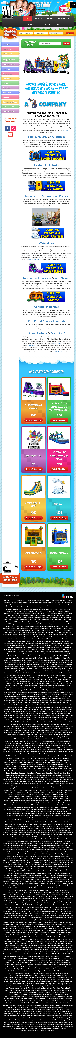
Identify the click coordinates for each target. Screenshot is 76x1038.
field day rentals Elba (24, 745)
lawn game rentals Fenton (22, 854)
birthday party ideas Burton (40, 613)
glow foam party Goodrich (59, 786)
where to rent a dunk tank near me (18, 1024)
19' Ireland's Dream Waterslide (33, 406)
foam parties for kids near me (57, 754)
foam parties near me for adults (40, 756)
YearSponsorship (46, 1028)
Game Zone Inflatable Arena (36, 773)
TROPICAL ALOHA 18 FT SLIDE (33, 504)
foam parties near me (22, 756)
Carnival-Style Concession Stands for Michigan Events (33, 664)
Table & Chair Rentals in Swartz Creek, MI (25, 941)
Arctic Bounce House (59, 553)
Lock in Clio (54, 862)
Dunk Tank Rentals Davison (25, 713)
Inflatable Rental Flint (33, 845)
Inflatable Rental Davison (18, 845)
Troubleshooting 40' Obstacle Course (21, 969)
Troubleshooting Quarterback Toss (47, 990)
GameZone (54, 777)
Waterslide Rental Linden (33, 1005)
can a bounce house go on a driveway (24, 651)
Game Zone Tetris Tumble (20, 777)
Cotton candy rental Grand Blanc (48, 692)
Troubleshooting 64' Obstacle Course (46, 969)
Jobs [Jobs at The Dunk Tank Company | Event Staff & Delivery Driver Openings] (57, 24)
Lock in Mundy (20, 869)
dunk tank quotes (59, 709)
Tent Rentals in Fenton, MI (45, 952)
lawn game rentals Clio (39, 852)
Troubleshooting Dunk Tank (21, 979)
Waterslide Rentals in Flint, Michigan (22, 1011)
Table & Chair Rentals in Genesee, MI (24, 935)
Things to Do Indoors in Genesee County (24, 962)
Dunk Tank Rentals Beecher (41, 711)
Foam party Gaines (42, 760)
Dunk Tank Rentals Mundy (41, 722)
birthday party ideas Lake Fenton (51, 619)
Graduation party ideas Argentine (45, 792)
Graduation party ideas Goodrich (19, 800)
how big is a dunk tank (51, 828)
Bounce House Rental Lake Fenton (25, 637)
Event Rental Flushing (32, 732)
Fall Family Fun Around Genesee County (43, 739)
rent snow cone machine (15, 915)
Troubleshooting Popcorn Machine (24, 990)
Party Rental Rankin (62, 911)
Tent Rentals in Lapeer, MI (36, 956)
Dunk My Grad (46, 700)
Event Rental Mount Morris (53, 728)
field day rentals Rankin (54, 751)
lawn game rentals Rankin (57, 860)
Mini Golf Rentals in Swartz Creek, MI (35, 879)
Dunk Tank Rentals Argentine (22, 711)
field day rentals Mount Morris (20, 751)
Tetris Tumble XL (33, 455)
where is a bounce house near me (48, 1022)
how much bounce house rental (40, 832)
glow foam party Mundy (56, 790)
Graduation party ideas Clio (43, 794)
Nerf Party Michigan (17, 884)
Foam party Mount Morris (23, 764)
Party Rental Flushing (27, 907)
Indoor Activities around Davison (37, 837)
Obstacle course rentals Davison (44, 888)
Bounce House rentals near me (43, 647)
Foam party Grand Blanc (18, 762)
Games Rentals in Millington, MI (40, 777)
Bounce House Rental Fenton (18, 632)
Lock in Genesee (58, 864)
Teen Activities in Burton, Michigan (35, 945)
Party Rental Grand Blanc (22, 909)
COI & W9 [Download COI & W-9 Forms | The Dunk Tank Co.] (67, 24)
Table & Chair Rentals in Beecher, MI (45, 928)
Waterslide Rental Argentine (37, 998)
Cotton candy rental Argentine (28, 685)
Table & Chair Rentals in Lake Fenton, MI (36, 937)
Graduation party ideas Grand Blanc (42, 800)
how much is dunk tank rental (16, 834)
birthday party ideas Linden (23, 622)
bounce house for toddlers (58, 628)
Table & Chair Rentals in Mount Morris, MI (43, 939)
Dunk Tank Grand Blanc (18, 709)
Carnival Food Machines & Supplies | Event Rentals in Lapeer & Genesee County (37, 658)
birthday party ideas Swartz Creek (56, 624)
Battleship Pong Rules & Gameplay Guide (42, 611)
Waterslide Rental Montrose (51, 1005)
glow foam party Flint (61, 783)
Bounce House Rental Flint (36, 632)
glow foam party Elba (31, 783)
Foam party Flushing (28, 760)
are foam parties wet (48, 605)
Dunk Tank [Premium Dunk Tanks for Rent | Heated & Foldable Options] (6, 42)
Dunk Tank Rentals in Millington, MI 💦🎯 (54, 717)
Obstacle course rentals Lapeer (26, 896)
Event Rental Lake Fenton (22, 728)
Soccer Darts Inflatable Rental (53, 918)
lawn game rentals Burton (23, 852)
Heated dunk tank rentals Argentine (42, 813)
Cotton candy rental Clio (18, 688)
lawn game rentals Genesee (25, 856)
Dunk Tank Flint (45, 705)
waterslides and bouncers (22, 1013)
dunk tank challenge (17, 703)
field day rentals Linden (54, 749)
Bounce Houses (37, 136)
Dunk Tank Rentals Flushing (24, 715)
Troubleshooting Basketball (40, 973)
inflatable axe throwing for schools (40, 841)
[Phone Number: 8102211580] (40, 6)
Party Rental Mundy (48, 911)
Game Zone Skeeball (24, 775)
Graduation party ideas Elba (23, 796)
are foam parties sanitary (16, 605)
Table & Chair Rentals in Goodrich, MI (49, 935)
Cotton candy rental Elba (54, 688)
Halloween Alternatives (38, 809)
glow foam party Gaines (25, 786)
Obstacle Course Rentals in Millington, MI (48, 894)
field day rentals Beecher (31, 743)
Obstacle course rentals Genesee (43, 892)
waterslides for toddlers (53, 1015)
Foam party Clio (31, 758)
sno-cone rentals (19, 918)
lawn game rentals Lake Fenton (17, 858)
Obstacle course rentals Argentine (29, 886)
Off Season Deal (39, 901)
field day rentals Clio (62, 743)
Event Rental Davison (48, 730)
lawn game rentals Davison (55, 852)
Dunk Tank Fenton (33, 705)
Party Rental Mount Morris (32, 911)
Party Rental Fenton (55, 905)
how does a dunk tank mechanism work (38, 830)
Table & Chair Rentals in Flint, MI (44, 932)
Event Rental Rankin (16, 730)
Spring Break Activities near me (43, 922)
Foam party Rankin (51, 764)
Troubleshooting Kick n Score (41, 986)
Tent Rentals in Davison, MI (27, 952)
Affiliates (56, 1028)
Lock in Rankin (30, 869)
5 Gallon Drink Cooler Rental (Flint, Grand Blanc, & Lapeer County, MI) (26, 600)
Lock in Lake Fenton (30, 866)
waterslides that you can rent (34, 1018)
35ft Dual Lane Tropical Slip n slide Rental (59, 455)
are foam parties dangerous (38, 602)
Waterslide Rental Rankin (43, 1007)
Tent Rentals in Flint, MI (61, 952)
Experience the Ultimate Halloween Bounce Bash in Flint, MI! (44, 737)
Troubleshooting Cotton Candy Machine (21, 977)
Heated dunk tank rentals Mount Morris (28, 826)
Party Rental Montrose (15, 911)
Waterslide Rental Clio (21, 1001)
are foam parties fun (54, 602)
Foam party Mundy (38, 764)
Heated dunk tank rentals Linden (49, 824)
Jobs (36, 1030)
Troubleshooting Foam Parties (23, 981)
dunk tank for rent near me (15, 707)
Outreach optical (51, 901)
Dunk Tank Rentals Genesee (60, 715)
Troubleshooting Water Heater (41, 996)
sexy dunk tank (52, 915)
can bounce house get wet (45, 651)
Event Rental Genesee (61, 732)
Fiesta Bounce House (34, 553)
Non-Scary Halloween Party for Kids (36, 884)
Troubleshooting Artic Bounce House (41, 971)
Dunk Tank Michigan (46, 709)
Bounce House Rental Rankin (21, 641)
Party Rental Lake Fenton (39, 909)
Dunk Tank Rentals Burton (59, 711)
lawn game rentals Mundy (40, 860)
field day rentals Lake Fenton (21, 749)
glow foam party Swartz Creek (23, 792)
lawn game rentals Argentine (56, 849)
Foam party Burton (19, 758)
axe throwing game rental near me (43, 609)
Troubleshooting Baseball (22, 973)
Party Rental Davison (15, 905)
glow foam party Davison (15, 783)
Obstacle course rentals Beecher (51, 886)
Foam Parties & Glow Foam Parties (46, 196)
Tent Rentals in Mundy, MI (21, 958)
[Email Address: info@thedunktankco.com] (38, 9)
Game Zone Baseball (56, 769)
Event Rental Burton (61, 726)
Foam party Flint (16, 760)
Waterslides (57, 136)
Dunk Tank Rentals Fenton (59, 713)
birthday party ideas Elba (29, 615)
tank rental (49, 943)
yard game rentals (34, 1028)
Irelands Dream (23, 849)
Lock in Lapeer (42, 866)
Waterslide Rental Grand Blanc (45, 1003)
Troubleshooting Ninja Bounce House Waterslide (44, 988)
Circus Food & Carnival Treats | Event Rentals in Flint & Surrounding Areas (44, 671)
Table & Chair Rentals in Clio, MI (22, 930)
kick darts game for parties (37, 849)
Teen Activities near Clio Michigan (31, 947)
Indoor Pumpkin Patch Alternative (41, 839)
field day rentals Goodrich (52, 747)
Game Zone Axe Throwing (40, 769)
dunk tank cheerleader (32, 703)
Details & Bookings (33, 420)
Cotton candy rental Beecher (48, 685)
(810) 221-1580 (59, 352)
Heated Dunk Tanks (46, 165)
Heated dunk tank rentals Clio (43, 815)
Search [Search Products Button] (66, 43)
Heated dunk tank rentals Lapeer (27, 824)
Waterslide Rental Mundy (26, 1007)
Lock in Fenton (17, 864)
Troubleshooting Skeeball (20, 994)
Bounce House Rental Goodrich (48, 634)
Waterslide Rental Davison (38, 1001)
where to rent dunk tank (55, 1024)
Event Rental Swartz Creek (31, 730)
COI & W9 (42, 1030)
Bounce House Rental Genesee (27, 634)
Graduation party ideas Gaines (42, 798)
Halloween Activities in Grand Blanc (18, 809)
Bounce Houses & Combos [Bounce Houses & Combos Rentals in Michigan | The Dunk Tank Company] (9, 57)
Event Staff (57, 333)
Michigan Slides (21, 871)
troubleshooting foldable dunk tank (45, 981)
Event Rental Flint (19, 732)
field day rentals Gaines (18, 747)
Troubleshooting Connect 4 (43, 975)
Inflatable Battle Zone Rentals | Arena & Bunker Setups (25, 843)
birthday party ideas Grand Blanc (29, 619)
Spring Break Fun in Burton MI (47, 924)
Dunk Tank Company (20, 705)
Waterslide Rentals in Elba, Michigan (38, 1009)
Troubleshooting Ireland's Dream (20, 986)
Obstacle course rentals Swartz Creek (21, 901)
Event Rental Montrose (55, 734)
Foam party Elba (56, 758)
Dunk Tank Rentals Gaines (42, 715)
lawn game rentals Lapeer (36, 858)
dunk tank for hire (57, 705)
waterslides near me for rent (15, 1018)
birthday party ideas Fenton (46, 615)
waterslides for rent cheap (18, 1015)
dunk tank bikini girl (58, 700)
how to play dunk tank (19, 837)
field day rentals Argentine (14, 743)
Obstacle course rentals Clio (24, 888)
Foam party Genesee (55, 760)
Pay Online (61, 913)
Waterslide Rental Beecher (55, 998)
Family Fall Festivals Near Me (18, 741)
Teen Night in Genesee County (39, 949)
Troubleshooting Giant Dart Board (21, 984)
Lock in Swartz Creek (43, 869)
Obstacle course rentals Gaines (22, 892)
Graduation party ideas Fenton (42, 796)
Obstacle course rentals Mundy (46, 898)
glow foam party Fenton (46, 783)
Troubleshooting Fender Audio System (43, 979)
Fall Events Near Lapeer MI (21, 739)
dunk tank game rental (32, 707)
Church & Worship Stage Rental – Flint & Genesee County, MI (44, 666)
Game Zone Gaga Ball (49, 771)
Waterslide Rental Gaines (55, 1001)
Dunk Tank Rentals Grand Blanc (30, 717)
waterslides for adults (38, 1013)
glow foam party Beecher (35, 781)
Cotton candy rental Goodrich (27, 692)
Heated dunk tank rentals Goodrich (22, 822)
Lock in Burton (45, 862)
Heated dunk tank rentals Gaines (42, 820)
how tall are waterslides (58, 834)
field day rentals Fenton (39, 745)
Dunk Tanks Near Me (17, 726)
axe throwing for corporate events (44, 607)
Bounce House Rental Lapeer (46, 637)
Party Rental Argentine (14, 903)
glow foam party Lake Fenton (32, 788)
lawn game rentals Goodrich (44, 856)
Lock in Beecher (34, 862)
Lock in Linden (52, 866)
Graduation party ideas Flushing (22, 798)
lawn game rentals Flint (38, 854)
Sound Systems (37, 333)
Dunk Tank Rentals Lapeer (31, 720)
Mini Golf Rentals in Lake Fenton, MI (57, 877)
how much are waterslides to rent (19, 832)
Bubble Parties (13, 649)
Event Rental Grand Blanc (25, 734)
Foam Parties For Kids (40, 754)
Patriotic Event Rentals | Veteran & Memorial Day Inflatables (38, 913)
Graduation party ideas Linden (43, 803)
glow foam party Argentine (17, 781)
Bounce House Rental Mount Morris (43, 639)
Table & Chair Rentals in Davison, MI (44, 930)
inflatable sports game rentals (47, 847)
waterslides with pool (51, 1018)
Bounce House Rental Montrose (21, 639)
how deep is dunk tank (18, 830)
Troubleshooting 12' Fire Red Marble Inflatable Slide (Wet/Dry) (30, 964)
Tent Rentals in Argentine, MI (59, 949)
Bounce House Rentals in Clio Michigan (35, 645)
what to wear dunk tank (29, 1022)
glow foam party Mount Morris (38, 790)
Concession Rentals (46, 306)
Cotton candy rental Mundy (31, 696)
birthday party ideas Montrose (42, 622)
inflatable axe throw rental (19, 841)
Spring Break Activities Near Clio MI (20, 922)
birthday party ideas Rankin (36, 624)
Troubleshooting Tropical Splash (19, 996)
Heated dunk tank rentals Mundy (52, 826)
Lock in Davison (64, 862)
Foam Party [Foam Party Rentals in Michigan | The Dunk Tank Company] (7, 47)
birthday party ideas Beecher (21, 613)
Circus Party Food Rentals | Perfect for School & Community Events (45, 675)
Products (38, 18)
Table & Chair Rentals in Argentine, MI (21, 928)
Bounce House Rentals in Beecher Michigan (49, 643)
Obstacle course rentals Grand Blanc (22, 894)
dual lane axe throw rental (32, 700)
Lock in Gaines (47, 864)
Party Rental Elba (42, 905)
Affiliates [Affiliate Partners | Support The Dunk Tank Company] (50, 18)
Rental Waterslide (40, 915)
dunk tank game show (47, 707)
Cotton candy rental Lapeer (20, 694)
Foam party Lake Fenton (34, 762)
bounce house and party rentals (50, 626)
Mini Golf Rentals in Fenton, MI (39, 875)
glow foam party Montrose (18, 790)
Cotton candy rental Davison (36, 688)
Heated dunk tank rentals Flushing (20, 820)
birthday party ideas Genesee (55, 617)
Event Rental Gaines (46, 732)
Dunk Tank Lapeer (33, 709)
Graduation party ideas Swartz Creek (24, 807)
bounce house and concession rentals (27, 626)
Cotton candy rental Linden (38, 694)
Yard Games (62, 278)
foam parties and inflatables (23, 754)
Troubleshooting (43, 962)
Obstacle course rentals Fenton (22, 890)
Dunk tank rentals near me (59, 722)
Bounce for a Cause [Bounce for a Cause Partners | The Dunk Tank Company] (64, 18)
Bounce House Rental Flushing (55, 632)
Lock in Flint (27, 864)
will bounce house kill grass (36, 1026)
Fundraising (30, 1030)
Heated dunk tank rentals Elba (21, 818)
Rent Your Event (29, 915)
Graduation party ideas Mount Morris (24, 805)
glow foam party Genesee (42, 786)
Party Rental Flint (14, 907)
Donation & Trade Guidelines (37, 698)
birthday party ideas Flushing (17, 617)
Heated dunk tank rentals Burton (22, 815)
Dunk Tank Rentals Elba (42, 713)
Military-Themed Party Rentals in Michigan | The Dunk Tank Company (30, 873)
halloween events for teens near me (41, 811)
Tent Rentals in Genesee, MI (26, 954)
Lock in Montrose (63, 866)
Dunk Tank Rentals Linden (49, 720)
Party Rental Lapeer (54, 909)
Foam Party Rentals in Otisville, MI (45, 766)
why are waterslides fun (19, 1026)
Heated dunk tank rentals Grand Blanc (47, 822)
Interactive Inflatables (37, 278)
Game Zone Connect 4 (19, 771)
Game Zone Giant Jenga (18, 773)
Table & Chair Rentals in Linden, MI (17, 939)
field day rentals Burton (47, 743)
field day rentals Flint (54, 745)
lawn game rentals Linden (53, 858)
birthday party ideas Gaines (36, 617)
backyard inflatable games (19, 611)
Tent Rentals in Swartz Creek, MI (58, 958)
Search (70, 33)
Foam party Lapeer (49, 762)
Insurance (14, 849)
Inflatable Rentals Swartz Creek (27, 847)
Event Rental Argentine (32, 726)
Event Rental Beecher (47, 726)
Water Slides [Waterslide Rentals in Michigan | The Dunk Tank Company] (7, 52)
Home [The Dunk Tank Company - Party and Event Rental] (27, 18)
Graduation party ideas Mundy (46, 805)
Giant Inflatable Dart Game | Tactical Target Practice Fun (26, 779)
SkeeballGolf (62, 915)
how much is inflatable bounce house (38, 834)
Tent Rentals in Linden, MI (53, 956)
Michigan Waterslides (34, 871)
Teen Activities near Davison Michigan (55, 947)
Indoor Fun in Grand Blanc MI (20, 839)
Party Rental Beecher (29, 903)
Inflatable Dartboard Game (52, 843)
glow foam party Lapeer (50, 788)
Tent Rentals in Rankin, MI (38, 958)
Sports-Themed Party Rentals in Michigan (34, 920)
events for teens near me (16, 737)
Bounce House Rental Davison (46, 630)
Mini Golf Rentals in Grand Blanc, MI (33, 877)
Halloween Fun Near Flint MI (21, 813)
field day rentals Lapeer (38, 749)
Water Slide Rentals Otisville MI (17, 998)
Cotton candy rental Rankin (49, 696)
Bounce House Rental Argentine (25, 630)
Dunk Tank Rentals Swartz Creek (51, 724)
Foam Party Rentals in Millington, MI (21, 766)
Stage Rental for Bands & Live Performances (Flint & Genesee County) (39, 926)
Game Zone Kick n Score (54, 773)
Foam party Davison (43, 758)
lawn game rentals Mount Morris (20, 860)
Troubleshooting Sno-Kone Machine (40, 994)
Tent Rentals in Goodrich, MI (45, 954)
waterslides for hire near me (55, 1013)
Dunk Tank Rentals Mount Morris (22, 722)
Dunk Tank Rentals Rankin (32, 724)
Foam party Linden (62, 762)
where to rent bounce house (38, 1024)
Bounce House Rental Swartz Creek (42, 641)
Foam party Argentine (57, 756)
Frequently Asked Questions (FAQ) (20, 769)
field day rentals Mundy (38, 751)
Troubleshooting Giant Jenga (42, 984)
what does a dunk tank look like (48, 1020)
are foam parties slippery (33, 605)
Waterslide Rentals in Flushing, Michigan (48, 1011)
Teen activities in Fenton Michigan (58, 945)
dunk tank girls (59, 707)
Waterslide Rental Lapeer (17, 1005)
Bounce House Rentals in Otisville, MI (20, 647)
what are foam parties (30, 1020)
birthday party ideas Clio (57, 613)
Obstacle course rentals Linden (47, 896)
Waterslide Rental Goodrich (25, 1003)
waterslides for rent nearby (36, 1015)
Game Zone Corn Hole (34, 771)
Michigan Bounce (56, 869)
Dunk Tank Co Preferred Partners (51, 703)
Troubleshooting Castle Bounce (23, 975)
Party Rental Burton (43, 903)
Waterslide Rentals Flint (18, 1009)
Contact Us (66, 130)
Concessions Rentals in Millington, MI (37, 683)
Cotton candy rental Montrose (58, 694)
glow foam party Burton (51, 781)
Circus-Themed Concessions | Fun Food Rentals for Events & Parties (35, 679)
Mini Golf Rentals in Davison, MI (17, 875)
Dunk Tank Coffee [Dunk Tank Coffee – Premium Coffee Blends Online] (31, 24)
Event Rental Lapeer (36, 728)
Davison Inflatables (21, 698)
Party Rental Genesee (55, 907)
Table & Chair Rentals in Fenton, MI (22, 932)
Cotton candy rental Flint (21, 690)
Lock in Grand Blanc (16, 866)
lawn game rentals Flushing (54, 854)
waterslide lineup (34, 259)
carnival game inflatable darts (50, 660)
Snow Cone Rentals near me (34, 918)
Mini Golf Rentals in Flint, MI (59, 875)
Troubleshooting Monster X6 (18, 988)
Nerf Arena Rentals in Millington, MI (53, 881)
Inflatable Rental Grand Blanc (50, 845)
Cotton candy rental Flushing (39, 690)
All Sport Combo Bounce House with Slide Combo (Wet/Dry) (59, 407)
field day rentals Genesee (35, 747)
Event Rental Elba (61, 730)
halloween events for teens (20, 811)
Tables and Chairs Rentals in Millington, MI (53, 941)
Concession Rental (18, 683)
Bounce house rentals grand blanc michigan (20, 643)
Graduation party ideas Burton (24, 794)
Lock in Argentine (22, 862)
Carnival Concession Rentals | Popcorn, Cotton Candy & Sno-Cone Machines (34, 654)
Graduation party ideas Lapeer (23, 803)
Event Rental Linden (41, 734)
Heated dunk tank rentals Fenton (42, 818)
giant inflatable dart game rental (56, 779)
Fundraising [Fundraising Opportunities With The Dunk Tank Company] (46, 24)
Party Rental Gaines (41, 907)
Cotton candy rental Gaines (58, 690)
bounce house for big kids (24, 628)
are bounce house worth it (20, 602)
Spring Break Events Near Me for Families (23, 924)
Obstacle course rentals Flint (42, 890)
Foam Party (59, 504)
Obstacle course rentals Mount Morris (23, 898)
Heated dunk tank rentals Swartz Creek (30, 828)
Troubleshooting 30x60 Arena (35, 967)
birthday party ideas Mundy (17, 624)
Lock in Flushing (37, 864)
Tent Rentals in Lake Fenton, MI (17, 956)
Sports (18, 920)
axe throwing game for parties (22, 609)
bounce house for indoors (41, 628)
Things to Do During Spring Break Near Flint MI (30, 960)
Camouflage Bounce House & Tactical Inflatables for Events (37, 649)
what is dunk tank (15, 1022)
